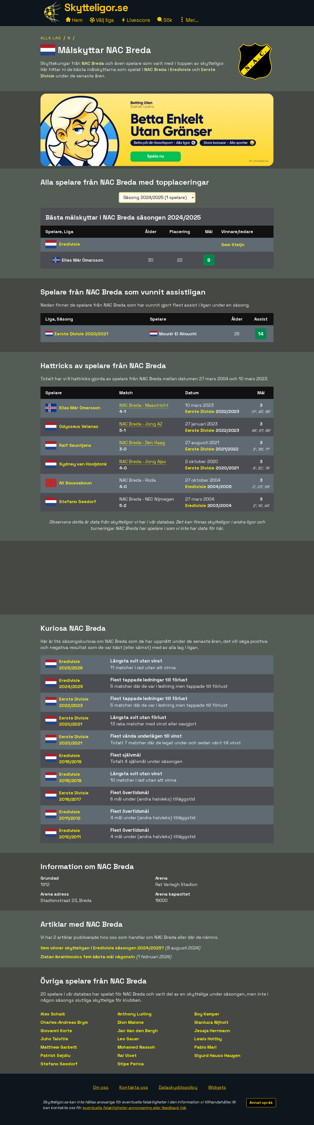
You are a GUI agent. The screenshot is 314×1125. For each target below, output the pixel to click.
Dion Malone (131, 1022)
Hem (74, 20)
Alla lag (50, 38)
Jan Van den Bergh (138, 1030)
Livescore (135, 20)
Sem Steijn (232, 244)
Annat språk (261, 1102)
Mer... (189, 20)
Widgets (217, 1087)
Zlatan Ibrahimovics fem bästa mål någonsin (87, 956)
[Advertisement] (157, 577)
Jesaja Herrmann (212, 1030)
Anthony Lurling (135, 1014)
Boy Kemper (206, 1014)
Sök (165, 20)
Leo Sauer (128, 1038)
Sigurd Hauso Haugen (217, 1055)
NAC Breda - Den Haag (142, 442)
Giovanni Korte (56, 1030)
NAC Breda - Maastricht (144, 405)
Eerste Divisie (81, 334)
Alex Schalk (52, 1014)
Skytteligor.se (96, 7)
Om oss (100, 1087)
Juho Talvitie (54, 1038)
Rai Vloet (127, 1055)
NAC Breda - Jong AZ (140, 424)
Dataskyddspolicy (178, 1087)
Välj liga (102, 20)
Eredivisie (208, 486)
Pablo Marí (205, 1047)
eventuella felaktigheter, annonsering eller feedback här (134, 1107)
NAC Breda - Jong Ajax (142, 461)
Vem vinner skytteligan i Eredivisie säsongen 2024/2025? (102, 948)
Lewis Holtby (208, 1038)
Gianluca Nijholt (211, 1022)
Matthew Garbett (58, 1047)
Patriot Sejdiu (55, 1055)
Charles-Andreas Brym (64, 1022)
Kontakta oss (133, 1087)
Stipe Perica (131, 1064)
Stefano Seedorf (59, 1064)
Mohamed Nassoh (136, 1047)
